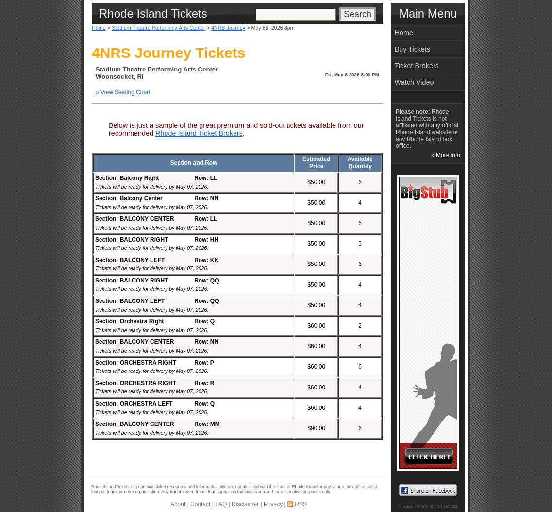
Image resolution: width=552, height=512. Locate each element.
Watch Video (414, 82)
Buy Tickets (413, 49)
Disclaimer (245, 504)
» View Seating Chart (123, 92)
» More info (445, 155)
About (177, 504)
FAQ (221, 504)
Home (99, 28)
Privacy (273, 504)
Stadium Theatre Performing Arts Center (158, 28)
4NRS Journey (228, 28)
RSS (301, 504)
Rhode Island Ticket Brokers (199, 133)
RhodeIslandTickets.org (114, 486)
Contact (200, 504)
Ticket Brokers (417, 66)
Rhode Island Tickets (436, 506)
